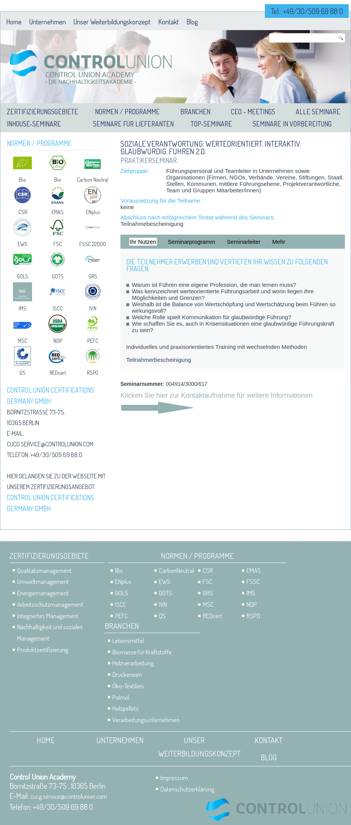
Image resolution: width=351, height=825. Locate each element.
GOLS (22, 276)
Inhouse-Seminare (34, 124)
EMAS (57, 212)
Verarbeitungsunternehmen (146, 720)
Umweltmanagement (43, 581)
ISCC (58, 308)
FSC (57, 244)
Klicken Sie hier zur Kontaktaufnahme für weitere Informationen (216, 395)
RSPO (92, 372)
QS (22, 372)
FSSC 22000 (92, 244)
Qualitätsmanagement (44, 570)
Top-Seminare (211, 124)
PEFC (92, 340)
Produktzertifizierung (42, 650)
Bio (22, 179)
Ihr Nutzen (143, 241)
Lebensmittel (128, 640)
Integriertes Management (48, 616)
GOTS (58, 276)
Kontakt (168, 22)
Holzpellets (125, 708)
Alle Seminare (318, 111)
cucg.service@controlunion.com (50, 444)
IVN (92, 308)
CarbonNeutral (176, 570)
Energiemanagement (43, 593)
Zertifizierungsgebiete (42, 111)
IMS (22, 308)
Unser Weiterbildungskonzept (112, 22)
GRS (92, 276)
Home (14, 22)
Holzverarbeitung (133, 663)
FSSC (253, 581)
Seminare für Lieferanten (133, 124)
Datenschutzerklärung (187, 789)
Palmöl (120, 697)
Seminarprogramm (191, 241)
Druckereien (127, 674)
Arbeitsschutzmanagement (50, 604)
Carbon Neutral (92, 179)
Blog (192, 22)
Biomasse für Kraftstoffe (142, 652)
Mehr (278, 241)
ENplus (93, 212)
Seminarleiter (243, 241)
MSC (22, 340)
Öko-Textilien (128, 686)
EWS (22, 244)
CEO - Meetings (253, 111)
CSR (22, 212)
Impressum (174, 778)
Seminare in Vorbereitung (292, 124)
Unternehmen (47, 22)
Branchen (195, 111)
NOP (57, 340)
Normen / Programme (127, 111)
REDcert (58, 372)
